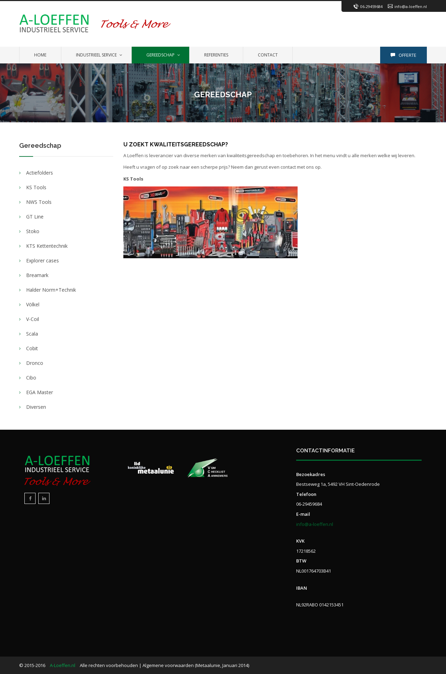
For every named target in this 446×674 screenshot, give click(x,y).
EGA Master (39, 392)
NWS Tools (39, 202)
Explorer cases (42, 261)
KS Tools (36, 187)
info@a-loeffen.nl (410, 6)
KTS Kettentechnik (47, 246)
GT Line (35, 217)
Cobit (32, 348)
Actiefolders (39, 173)
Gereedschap (160, 55)
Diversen (36, 407)
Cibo (31, 378)
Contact (268, 55)
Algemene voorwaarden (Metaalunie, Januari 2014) (196, 665)
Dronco (34, 363)
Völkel (32, 304)
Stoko (32, 231)
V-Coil (32, 319)
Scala (32, 334)
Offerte (403, 55)
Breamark (37, 275)
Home (40, 55)
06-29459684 (371, 6)
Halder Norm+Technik (51, 290)
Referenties (216, 55)
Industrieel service (96, 55)
